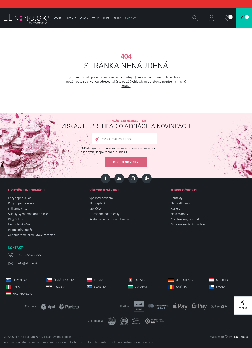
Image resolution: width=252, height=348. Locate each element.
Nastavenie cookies (59, 337)
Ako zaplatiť (97, 203)
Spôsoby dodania (101, 198)
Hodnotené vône (19, 224)
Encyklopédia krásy (21, 203)
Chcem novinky (126, 162)
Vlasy (84, 18)
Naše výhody (179, 214)
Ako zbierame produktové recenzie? (32, 235)
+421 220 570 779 (29, 255)
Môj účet (95, 208)
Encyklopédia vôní (20, 198)
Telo (95, 18)
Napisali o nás (180, 203)
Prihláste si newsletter (126, 124)
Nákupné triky (17, 208)
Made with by (229, 337)
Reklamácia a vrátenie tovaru (109, 219)
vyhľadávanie (140, 81)
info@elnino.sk (27, 263)
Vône (58, 18)
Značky (130, 18)
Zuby (117, 18)
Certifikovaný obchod (185, 219)
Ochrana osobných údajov (188, 224)
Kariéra (176, 208)
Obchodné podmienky (104, 214)
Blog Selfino (16, 219)
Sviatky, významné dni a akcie (28, 214)
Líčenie (71, 18)
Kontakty (176, 198)
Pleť (106, 18)
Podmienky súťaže (20, 230)
